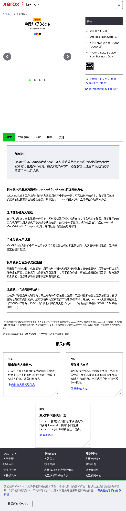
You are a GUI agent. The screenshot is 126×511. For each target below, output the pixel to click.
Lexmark (10, 453)
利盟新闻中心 (93, 475)
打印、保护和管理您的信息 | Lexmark (58, 4)
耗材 (38, 137)
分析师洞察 (92, 470)
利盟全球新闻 (93, 458)
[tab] (30, 80)
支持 (63, 137)
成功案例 (90, 464)
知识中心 (92, 453)
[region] (63, 495)
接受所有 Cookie (18, 503)
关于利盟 (8, 458)
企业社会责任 (11, 470)
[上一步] (7, 57)
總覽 (9, 137)
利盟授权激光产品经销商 (58, 470)
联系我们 (51, 453)
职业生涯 (8, 464)
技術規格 (23, 137)
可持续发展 (9, 475)
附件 (49, 137)
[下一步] (67, 57)
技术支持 (49, 464)
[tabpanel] (63, 229)
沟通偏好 (49, 458)
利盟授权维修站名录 (56, 475)
